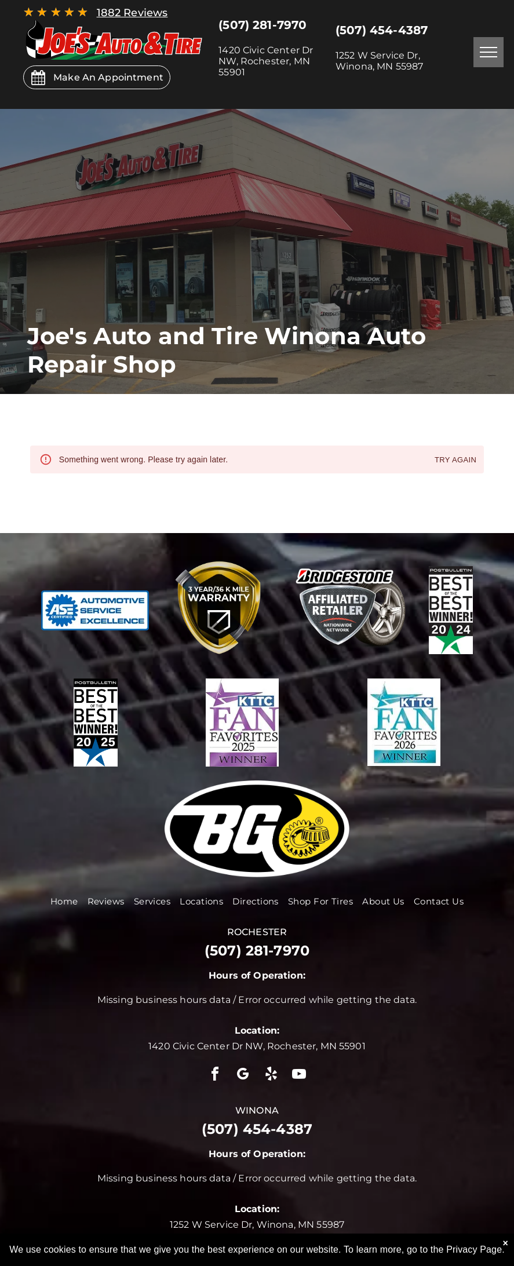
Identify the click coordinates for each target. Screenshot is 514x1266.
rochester (257, 931)
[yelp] (271, 1075)
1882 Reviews (132, 12)
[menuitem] (64, 901)
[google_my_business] (243, 1075)
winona (257, 1110)
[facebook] (215, 1075)
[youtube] (299, 1075)
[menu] (488, 52)
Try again (455, 460)
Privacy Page (474, 1249)
